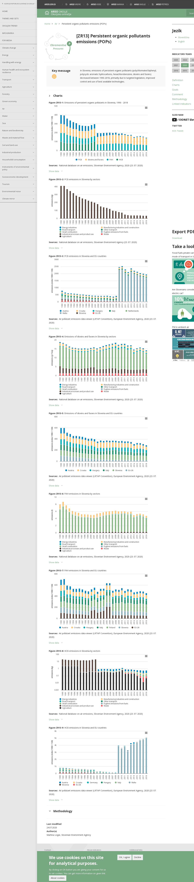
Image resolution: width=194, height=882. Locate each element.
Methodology (165, 104)
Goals (161, 95)
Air (3, 108)
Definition (163, 85)
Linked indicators (167, 109)
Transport (6, 79)
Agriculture (7, 86)
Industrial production (11, 152)
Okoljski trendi (9, 25)
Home (5, 11)
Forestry (6, 94)
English (167, 41)
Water (5, 116)
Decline (137, 857)
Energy (5, 55)
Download (163, 243)
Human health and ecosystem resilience (15, 71)
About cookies (58, 878)
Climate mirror (8, 198)
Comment (163, 99)
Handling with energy (11, 62)
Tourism (5, 184)
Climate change (9, 47)
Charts (162, 90)
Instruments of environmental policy (15, 168)
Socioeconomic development (15, 177)
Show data (54, 167)
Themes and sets (10, 18)
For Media (7, 40)
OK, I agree (124, 857)
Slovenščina (170, 37)
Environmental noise (11, 191)
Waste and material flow (13, 137)
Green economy (9, 101)
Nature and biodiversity (12, 130)
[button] (188, 4)
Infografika (8, 33)
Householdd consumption (13, 159)
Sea (4, 123)
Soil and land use (10, 145)
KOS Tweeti (164, 136)
